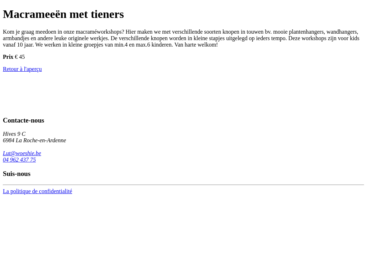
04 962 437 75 (19, 160)
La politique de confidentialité (37, 191)
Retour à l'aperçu (22, 69)
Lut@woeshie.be (22, 153)
